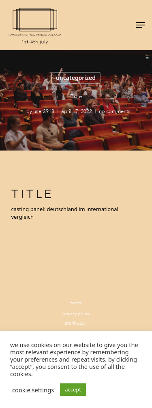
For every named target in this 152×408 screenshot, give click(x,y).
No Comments (114, 111)
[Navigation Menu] (140, 25)
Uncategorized (76, 78)
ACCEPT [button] (73, 389)
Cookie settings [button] (33, 389)
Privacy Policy (76, 314)
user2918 (43, 111)
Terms (76, 303)
